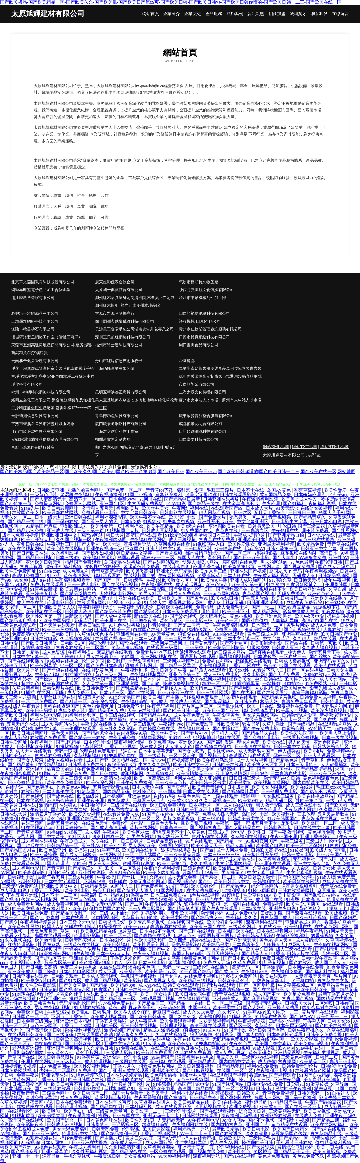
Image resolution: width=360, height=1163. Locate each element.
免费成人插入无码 (221, 814)
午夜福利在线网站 (148, 539)
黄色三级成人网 (263, 634)
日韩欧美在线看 (228, 764)
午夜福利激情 (255, 971)
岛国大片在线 (191, 557)
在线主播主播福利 (192, 989)
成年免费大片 (72, 710)
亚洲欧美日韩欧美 (310, 989)
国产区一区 (241, 1025)
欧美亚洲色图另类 (273, 616)
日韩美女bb (324, 868)
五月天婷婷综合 (72, 827)
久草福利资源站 (159, 1147)
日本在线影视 (31, 800)
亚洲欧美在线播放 (329, 598)
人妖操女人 (274, 944)
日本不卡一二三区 (59, 895)
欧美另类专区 (201, 769)
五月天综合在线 (22, 724)
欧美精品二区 (313, 1061)
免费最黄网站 (49, 503)
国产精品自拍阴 (107, 1106)
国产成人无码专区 (336, 566)
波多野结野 (113, 859)
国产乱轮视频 (231, 706)
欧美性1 (114, 818)
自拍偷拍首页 (49, 1043)
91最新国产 (163, 1057)
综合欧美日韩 (253, 1111)
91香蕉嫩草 (209, 575)
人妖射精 (264, 688)
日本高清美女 (246, 944)
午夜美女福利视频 (151, 953)
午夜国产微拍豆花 (323, 1102)
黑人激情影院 (270, 805)
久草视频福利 (88, 755)
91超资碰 (275, 584)
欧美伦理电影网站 (104, 904)
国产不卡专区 (234, 643)
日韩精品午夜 (204, 1097)
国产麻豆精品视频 (261, 998)
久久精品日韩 (100, 1048)
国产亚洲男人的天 (100, 521)
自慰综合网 (293, 728)
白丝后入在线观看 (208, 670)
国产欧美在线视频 (333, 1025)
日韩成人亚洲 (286, 647)
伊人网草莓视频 (215, 512)
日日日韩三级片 (245, 778)
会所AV (157, 877)
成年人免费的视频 (20, 535)
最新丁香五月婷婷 (336, 994)
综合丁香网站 (265, 886)
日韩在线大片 (14, 814)
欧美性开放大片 (37, 539)
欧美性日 (257, 832)
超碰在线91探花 (80, 926)
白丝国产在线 (147, 629)
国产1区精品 (69, 742)
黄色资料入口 (313, 908)
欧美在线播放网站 (315, 796)
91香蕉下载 (108, 850)
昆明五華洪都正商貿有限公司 (120, 392)
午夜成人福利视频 (272, 575)
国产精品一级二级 (26, 521)
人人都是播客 (335, 764)
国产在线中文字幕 (80, 859)
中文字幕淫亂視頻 (304, 872)
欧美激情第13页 (239, 566)
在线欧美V (97, 994)
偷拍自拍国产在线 (107, 908)
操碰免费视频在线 (181, 683)
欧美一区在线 (261, 706)
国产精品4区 (147, 611)
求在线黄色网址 (144, 967)
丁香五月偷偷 (255, 598)
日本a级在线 (254, 908)
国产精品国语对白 (18, 850)
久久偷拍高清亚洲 (122, 1147)
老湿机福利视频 (184, 962)
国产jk (37, 917)
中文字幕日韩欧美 (139, 512)
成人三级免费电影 (221, 674)
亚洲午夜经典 (287, 1079)
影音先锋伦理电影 (330, 1138)
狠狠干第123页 (121, 764)
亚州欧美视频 (185, 913)
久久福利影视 (65, 553)
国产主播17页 (226, 728)
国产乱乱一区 (74, 701)
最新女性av (11, 1003)
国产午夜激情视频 (287, 832)
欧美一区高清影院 (152, 778)
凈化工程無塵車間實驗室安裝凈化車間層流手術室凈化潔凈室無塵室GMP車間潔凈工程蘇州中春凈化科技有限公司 (52, 376)
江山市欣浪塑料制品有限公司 (36, 431)
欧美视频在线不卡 (268, 589)
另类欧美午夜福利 (293, 1088)
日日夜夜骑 (176, 679)
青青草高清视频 (107, 571)
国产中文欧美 (52, 836)
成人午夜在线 (31, 602)
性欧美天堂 (228, 724)
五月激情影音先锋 (111, 787)
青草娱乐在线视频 (320, 818)
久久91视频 (201, 863)
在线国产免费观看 (48, 737)
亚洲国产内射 (160, 1079)
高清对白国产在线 (320, 620)
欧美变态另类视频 (147, 922)
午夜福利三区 (61, 544)
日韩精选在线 (209, 899)
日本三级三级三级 (221, 854)
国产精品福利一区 (119, 1133)
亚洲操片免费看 (283, 1007)
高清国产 (238, 755)
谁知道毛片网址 (141, 665)
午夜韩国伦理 (284, 836)
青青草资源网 (31, 832)
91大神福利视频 (174, 1156)
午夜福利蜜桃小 (194, 728)
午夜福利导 (42, 742)
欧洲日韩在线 (79, 517)
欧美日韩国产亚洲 (221, 710)
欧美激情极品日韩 (194, 773)
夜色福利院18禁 (95, 962)
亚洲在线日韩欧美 (137, 598)
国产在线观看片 (231, 809)
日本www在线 (321, 535)
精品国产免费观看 (83, 562)
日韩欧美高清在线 (269, 850)
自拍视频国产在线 (186, 922)
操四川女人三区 (255, 1079)
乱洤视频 (30, 1142)
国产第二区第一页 (191, 625)
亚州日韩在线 (31, 544)
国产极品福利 (218, 701)
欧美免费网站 (162, 742)
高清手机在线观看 (208, 1025)
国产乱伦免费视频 (339, 1039)
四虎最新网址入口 (304, 584)
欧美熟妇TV (250, 800)
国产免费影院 (200, 724)
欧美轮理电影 (183, 517)
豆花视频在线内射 (299, 553)
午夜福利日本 (94, 895)
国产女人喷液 (31, 760)
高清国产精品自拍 (196, 1088)
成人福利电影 (26, 868)
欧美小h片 (314, 751)
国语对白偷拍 (255, 620)
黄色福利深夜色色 (321, 778)
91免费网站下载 (321, 683)
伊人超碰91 (290, 751)
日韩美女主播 (340, 670)
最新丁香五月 (52, 877)
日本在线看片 (75, 917)
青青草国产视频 (298, 998)
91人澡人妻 (154, 1043)
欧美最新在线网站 (60, 512)
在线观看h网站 (92, 602)
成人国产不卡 (267, 994)
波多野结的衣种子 (103, 566)
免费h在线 (313, 674)
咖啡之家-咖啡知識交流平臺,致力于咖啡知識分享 (135, 451)
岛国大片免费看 (128, 1093)
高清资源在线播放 (168, 926)
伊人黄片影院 (198, 719)
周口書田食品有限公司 (198, 345)
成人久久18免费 (199, 1012)
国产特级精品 (302, 724)
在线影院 (30, 791)
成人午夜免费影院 (191, 715)
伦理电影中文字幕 (80, 1133)
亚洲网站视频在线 (159, 656)
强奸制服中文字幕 (39, 728)
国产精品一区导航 (178, 665)
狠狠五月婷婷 (92, 697)
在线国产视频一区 (113, 638)
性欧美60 (77, 908)
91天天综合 (287, 508)
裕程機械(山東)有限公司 (200, 321)
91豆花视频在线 (210, 1106)
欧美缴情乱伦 (49, 940)
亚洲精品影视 (287, 1052)
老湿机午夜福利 (76, 494)
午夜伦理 (271, 503)
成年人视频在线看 (65, 760)
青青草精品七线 (326, 1133)
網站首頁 (150, 14)
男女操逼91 (233, 872)
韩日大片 (115, 535)
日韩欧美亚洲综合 (327, 773)
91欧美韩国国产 (283, 818)
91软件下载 (180, 737)
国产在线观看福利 (218, 1111)
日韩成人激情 (79, 611)
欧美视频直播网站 (272, 782)
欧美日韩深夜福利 (196, 1066)
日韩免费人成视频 (318, 697)
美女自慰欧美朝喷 (322, 1079)
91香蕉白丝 (137, 895)
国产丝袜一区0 (132, 877)
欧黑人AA (52, 926)
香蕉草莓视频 (308, 490)
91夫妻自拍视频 (179, 521)
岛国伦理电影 (256, 814)
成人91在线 (149, 985)
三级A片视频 (81, 877)
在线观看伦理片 (24, 1111)
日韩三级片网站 (213, 692)
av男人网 (26, 836)
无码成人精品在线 (237, 859)
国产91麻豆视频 (198, 1070)
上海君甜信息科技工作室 (116, 431)
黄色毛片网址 (90, 1052)
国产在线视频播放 (26, 661)
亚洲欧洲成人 (74, 526)
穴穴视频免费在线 (116, 1003)
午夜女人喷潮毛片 (18, 953)
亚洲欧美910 (191, 742)
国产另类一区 (44, 778)
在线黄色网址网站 (333, 926)
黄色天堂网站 (65, 733)
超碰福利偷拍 (156, 1124)
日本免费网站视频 (18, 1070)
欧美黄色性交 (188, 859)
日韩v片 (264, 1088)
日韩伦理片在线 (58, 688)
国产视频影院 (182, 881)
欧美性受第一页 (107, 526)
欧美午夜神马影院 (215, 760)
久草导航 (340, 1084)
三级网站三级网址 (169, 643)
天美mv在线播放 (144, 710)
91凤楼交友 (258, 647)
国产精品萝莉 (22, 764)
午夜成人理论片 (249, 535)
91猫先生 (30, 508)
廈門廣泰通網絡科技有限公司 (120, 424)
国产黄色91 (197, 598)
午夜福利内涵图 (111, 539)
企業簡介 (171, 14)
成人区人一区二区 (142, 818)
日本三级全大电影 (77, 922)
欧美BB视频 (238, 1048)
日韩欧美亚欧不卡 (194, 809)
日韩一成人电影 (83, 584)
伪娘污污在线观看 (193, 652)
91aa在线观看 (113, 967)
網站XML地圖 (276, 446)
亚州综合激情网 (231, 773)
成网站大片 (300, 944)
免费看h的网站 (174, 845)
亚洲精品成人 (203, 1061)
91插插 (28, 692)
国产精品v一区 (294, 1138)
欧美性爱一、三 (283, 1012)
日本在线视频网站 (275, 931)
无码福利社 (304, 859)
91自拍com (49, 571)
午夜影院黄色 (226, 715)
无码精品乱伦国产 (77, 1003)
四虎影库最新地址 (270, 980)
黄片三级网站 (144, 827)
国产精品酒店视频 (18, 620)
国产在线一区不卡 (303, 1106)
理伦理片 (210, 611)
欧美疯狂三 (96, 958)
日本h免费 (131, 521)
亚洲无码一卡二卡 (161, 1115)
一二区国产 (98, 647)
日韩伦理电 (332, 701)
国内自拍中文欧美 (237, 1061)
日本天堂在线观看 (57, 625)
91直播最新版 (44, 589)
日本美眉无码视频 (294, 1025)
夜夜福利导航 (138, 544)
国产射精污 (327, 949)
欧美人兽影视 (327, 1151)
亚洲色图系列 (328, 742)
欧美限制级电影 (266, 643)
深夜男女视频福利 (299, 886)
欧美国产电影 (270, 845)
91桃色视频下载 (87, 1075)
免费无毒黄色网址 (147, 881)
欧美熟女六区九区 (180, 580)
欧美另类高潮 (140, 571)
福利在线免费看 (263, 1066)
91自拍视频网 (105, 917)
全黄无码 (136, 859)
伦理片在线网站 (37, 1061)
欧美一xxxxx (135, 926)
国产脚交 (9, 922)
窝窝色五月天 (44, 931)
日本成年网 (238, 787)
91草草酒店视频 (128, 647)
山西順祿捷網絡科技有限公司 (204, 313)
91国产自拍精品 (315, 1075)
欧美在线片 (302, 787)
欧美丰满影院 (287, 895)
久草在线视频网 (171, 1034)
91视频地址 (204, 737)
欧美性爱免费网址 (18, 571)
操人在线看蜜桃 (200, 1138)
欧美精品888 (123, 985)
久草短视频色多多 (95, 634)
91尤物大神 (155, 602)
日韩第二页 (327, 1057)
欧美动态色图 (172, 1007)
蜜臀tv (104, 1115)
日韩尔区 (242, 512)
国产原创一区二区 (218, 877)
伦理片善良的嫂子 (65, 994)
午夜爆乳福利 (82, 1115)
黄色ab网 (117, 1007)
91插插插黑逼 (246, 683)
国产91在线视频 (239, 1156)
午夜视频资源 (252, 1021)
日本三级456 (68, 557)
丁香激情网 (274, 967)
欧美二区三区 (118, 935)
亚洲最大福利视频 (276, 544)
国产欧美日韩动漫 (148, 1016)
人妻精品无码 (172, 1120)
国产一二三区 (228, 719)
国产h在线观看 (133, 643)
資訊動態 (256, 14)
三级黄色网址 (243, 926)
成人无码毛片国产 (257, 751)
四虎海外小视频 (284, 1021)
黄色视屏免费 (322, 832)
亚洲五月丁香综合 (69, 1016)
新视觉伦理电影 (336, 715)
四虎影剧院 (272, 913)
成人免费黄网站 (55, 1066)
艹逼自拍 (127, 751)
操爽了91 (338, 908)
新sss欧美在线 (148, 616)
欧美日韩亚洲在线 (308, 589)
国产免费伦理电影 (262, 737)
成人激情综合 (309, 940)
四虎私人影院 (14, 737)
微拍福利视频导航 (83, 1030)
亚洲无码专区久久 (332, 661)
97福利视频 (234, 890)
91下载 (54, 575)
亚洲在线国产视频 (248, 571)
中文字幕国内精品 (234, 863)
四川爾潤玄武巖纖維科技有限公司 (124, 321)
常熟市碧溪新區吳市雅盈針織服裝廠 (42, 424)
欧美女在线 (274, 742)
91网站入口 (122, 886)
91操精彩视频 (178, 535)
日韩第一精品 (26, 652)
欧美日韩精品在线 (191, 1102)
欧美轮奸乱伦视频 (225, 922)
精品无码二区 (280, 800)
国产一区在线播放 (305, 670)
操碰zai (98, 809)
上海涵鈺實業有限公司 (114, 368)
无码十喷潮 (66, 751)
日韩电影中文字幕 (290, 521)
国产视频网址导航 (240, 791)
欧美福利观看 (213, 665)
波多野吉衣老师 (123, 809)
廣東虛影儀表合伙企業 (114, 282)
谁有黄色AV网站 (74, 787)
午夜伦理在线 (285, 530)
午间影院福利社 (292, 935)
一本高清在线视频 (113, 778)
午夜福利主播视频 (322, 1052)
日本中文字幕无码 (157, 751)
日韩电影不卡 (278, 827)
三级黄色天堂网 (112, 1111)
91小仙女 (120, 913)
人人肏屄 (301, 868)
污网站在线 (185, 778)
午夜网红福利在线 (190, 508)
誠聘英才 (298, 14)
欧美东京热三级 (211, 571)
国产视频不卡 (213, 755)
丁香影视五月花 (16, 674)
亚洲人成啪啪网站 (248, 580)
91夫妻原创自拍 (120, 755)
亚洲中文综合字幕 (312, 863)
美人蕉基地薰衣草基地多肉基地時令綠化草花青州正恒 (136, 404)
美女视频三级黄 (278, 796)
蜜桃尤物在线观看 (210, 836)
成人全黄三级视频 (138, 724)
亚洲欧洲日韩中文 (59, 535)
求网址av (344, 769)
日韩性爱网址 (14, 742)
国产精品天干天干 (292, 1151)
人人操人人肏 (179, 746)
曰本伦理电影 (98, 742)
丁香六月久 (125, 1066)
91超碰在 (118, 881)
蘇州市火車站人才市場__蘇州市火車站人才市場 (220, 400)
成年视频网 (132, 773)
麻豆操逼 (326, 890)
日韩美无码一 (311, 1093)
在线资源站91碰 (132, 733)
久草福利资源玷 (274, 859)
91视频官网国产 (262, 841)
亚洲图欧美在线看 (227, 526)
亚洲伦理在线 (55, 1075)
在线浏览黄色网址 (100, 670)
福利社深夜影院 (111, 517)
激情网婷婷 (212, 913)
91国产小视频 (139, 494)
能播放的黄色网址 (85, 490)
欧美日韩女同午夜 (169, 670)
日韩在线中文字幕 (312, 827)
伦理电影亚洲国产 (92, 679)
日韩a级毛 (134, 580)
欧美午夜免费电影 (65, 782)
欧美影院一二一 (146, 1111)
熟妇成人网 (151, 746)
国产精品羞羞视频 (279, 697)
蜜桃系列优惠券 (139, 863)
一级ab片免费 (340, 800)
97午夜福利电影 (204, 1120)
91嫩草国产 (89, 791)
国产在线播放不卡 (271, 989)
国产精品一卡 (229, 841)
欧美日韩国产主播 (161, 697)
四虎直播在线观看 (266, 652)
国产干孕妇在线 (63, 521)
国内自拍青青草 (227, 1124)
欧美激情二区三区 (231, 868)
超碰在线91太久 (206, 940)
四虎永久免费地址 (97, 598)
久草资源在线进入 (152, 1102)
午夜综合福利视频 (162, 868)
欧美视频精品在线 (99, 931)
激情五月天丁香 (325, 652)
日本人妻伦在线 (148, 787)
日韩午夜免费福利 (134, 782)
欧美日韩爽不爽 (67, 1084)
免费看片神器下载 (154, 652)
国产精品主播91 (155, 715)
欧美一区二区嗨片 (123, 868)
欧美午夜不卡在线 (148, 517)
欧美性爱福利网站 (92, 1066)
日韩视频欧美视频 (35, 746)
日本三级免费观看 (180, 611)
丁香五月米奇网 (126, 958)
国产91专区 (71, 980)
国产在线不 (243, 692)
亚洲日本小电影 (326, 521)
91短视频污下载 (26, 962)
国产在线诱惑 (229, 1133)
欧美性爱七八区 (161, 971)
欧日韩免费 (246, 701)
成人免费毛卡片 (233, 607)
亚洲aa (75, 958)
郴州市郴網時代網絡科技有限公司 (40, 392)
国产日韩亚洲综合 (41, 1133)
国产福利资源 (220, 742)
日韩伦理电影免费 (339, 1066)
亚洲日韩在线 (26, 629)
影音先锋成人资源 (301, 611)
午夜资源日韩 (108, 1156)
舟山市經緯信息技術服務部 (118, 361)
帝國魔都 (187, 361)
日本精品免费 (74, 773)
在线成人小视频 (186, 701)
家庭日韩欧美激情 (257, 877)
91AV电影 (176, 503)
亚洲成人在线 (61, 530)
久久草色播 (159, 859)
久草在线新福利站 (271, 868)
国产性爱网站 (345, 530)
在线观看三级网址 (164, 647)
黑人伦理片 (58, 863)
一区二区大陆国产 (143, 854)
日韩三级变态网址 (30, 1084)
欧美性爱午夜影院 (38, 985)
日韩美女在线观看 (181, 985)
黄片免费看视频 (179, 818)
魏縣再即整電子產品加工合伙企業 (40, 290)
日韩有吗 (344, 1003)
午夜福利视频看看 (72, 580)
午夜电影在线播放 (99, 724)
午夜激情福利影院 (260, 499)
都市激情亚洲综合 (203, 553)
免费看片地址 (229, 629)
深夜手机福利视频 (63, 566)
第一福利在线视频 (241, 904)
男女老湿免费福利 (70, 1129)
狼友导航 (251, 724)
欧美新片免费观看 (154, 1052)
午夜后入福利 (49, 674)
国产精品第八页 (183, 908)
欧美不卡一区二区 (293, 719)
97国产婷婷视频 (181, 616)
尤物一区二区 (335, 953)
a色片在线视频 (205, 895)
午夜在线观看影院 (191, 1039)
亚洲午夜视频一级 (104, 548)
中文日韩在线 (269, 679)
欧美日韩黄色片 (40, 1003)
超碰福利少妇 (141, 769)
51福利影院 (241, 1016)
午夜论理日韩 (329, 562)
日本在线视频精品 (124, 1075)
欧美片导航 (28, 670)
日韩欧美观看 (65, 976)
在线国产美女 (26, 512)
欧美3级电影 (78, 890)
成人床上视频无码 (226, 602)
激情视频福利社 (37, 647)
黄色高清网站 (78, 575)
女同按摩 (184, 899)
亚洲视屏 (35, 769)
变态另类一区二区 (247, 517)
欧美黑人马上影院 (338, 733)
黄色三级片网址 (111, 674)
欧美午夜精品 (160, 526)
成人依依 (267, 1061)
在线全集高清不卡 (241, 503)
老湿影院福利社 (144, 661)
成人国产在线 (270, 899)
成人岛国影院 (159, 1142)
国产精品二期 (326, 1120)
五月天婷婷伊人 (67, 656)
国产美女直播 (73, 985)
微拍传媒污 (175, 629)
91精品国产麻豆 (42, 526)
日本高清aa (313, 899)
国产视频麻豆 (25, 1151)
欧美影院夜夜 (31, 1124)
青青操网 (287, 1061)
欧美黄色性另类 (24, 926)
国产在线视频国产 (44, 949)
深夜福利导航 (207, 1156)
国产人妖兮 (254, 1007)
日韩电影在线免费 (265, 1084)
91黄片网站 (91, 746)
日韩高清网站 (168, 719)
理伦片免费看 (316, 530)
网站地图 (347, 471)
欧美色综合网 (100, 782)
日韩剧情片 (98, 1124)
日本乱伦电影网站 (77, 971)
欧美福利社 (283, 814)
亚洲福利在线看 (132, 634)
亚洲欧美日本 (252, 539)
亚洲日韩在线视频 (139, 1025)
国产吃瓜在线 (31, 845)
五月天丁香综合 (270, 512)
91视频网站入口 (209, 544)
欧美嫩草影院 (124, 994)
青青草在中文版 (333, 980)
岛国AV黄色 (279, 490)
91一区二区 (72, 665)
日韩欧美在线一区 (133, 989)
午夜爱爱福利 (148, 1097)
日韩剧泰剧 (169, 791)
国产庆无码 (178, 787)
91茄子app (338, 494)
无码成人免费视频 (182, 593)
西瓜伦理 (306, 814)
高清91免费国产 (28, 575)
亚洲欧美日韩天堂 (44, 562)
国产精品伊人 (235, 886)
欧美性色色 (239, 1151)
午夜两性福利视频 (176, 575)
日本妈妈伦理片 (310, 494)
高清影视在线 (282, 539)
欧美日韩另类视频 (60, 629)
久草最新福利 (26, 688)
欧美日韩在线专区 (140, 850)
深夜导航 (51, 1156)
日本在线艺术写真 (113, 1102)
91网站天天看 (340, 931)
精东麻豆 (323, 1088)
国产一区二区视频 (235, 1088)
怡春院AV (254, 548)
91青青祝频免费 (341, 845)
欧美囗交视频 (317, 1111)
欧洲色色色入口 (323, 593)
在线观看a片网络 (335, 724)
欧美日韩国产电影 (339, 634)
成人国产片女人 (331, 962)
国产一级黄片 (153, 755)
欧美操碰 (116, 769)
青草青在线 (227, 530)
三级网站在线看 (131, 1061)
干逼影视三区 (126, 1124)
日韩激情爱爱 (112, 922)
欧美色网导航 (44, 665)
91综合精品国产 (125, 697)
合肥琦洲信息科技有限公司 (34, 416)
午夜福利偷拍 (135, 701)
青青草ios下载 (160, 490)
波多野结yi (136, 899)
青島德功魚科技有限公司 (116, 416)
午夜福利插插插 (194, 998)
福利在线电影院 (46, 715)
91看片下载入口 (269, 670)
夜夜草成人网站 (300, 809)
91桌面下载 (177, 886)
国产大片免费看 (284, 674)
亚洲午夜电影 (283, 908)
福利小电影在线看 (190, 1093)
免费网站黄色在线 (335, 985)
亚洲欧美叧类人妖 (57, 607)
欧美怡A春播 (214, 580)
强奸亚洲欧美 (14, 638)
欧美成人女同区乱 (328, 850)
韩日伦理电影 (102, 643)
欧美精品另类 (216, 944)
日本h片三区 (112, 692)
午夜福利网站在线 (190, 1124)
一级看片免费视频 (301, 737)
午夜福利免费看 (287, 971)
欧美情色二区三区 (208, 688)
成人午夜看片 (27, 706)
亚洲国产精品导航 (85, 818)
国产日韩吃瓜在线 (125, 1079)
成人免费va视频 (230, 1052)
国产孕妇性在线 (236, 1097)
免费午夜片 (28, 1075)
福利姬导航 (256, 1102)
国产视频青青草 (206, 827)
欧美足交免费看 (300, 994)
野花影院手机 (142, 1007)
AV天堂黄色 (163, 634)
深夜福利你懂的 (130, 742)
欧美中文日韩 (260, 949)
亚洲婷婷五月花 (42, 593)
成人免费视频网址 (65, 904)
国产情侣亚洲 (240, 899)
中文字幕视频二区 (296, 985)
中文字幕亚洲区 (253, 521)
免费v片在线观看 (47, 584)
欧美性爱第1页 (172, 863)
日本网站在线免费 (306, 967)
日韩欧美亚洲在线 (176, 692)
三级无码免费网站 (20, 886)
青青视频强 (280, 517)
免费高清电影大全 (30, 634)
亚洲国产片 (257, 1124)
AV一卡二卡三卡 (196, 1133)
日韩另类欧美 (262, 526)
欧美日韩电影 (256, 1129)
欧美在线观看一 (276, 976)
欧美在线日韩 (225, 598)
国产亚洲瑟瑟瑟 (240, 940)
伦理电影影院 (88, 935)
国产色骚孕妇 (40, 787)
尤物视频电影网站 (118, 593)
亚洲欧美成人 (22, 971)
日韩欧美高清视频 (74, 1039)
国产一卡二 (263, 607)
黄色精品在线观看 (290, 1124)
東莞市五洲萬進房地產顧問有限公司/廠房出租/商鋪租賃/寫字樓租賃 (51, 349)
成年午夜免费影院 (304, 602)
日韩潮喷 (48, 989)
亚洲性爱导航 (55, 1151)
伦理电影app (136, 1057)
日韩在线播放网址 (296, 890)
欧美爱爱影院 (305, 1039)
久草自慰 (337, 589)
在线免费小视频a (201, 976)
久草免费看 (245, 962)
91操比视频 (67, 746)
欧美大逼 (112, 544)
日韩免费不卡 (131, 706)
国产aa (207, 850)
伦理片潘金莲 (207, 566)
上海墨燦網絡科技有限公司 (34, 321)
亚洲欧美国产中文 (152, 949)
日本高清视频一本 (231, 989)
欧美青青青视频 (208, 787)
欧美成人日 (271, 1106)
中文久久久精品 (154, 764)
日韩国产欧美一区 (112, 629)
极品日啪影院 (92, 625)
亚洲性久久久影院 (118, 728)
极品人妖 (269, 701)
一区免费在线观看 (168, 1151)
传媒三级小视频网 (39, 899)
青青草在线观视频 (232, 994)
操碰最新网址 (83, 998)
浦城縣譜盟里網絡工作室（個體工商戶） (46, 337)
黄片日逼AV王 (140, 1138)
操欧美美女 (241, 679)
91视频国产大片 (123, 530)
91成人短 (212, 1030)
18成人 (347, 620)
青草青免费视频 (278, 1093)
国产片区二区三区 (195, 706)
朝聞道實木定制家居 (112, 439)
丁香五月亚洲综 (22, 895)
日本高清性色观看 (285, 1034)
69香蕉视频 (322, 935)
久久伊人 (302, 638)
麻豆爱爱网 (228, 1057)
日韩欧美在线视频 (175, 607)
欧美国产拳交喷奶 (273, 1043)
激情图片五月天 (98, 508)
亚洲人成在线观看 (131, 1070)
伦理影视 (131, 1129)
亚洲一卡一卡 (26, 1156)
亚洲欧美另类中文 (59, 886)
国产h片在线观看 (219, 985)
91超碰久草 (280, 580)
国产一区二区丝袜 (275, 769)
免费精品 (205, 607)
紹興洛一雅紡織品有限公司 (34, 313)
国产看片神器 (195, 733)
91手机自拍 (303, 980)
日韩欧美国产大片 (335, 854)
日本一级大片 (49, 517)
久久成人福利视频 (320, 647)
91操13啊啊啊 (262, 890)
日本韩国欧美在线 (236, 931)
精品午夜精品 (310, 931)
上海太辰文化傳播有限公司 (202, 392)
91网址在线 (150, 499)
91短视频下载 (327, 607)
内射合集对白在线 (320, 1007)
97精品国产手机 (286, 1102)
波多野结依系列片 (179, 850)
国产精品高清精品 (314, 769)
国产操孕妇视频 (98, 553)
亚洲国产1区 (112, 503)
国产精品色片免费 (113, 611)
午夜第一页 (33, 818)
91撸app (54, 832)
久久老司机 (229, 1012)
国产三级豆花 (312, 526)
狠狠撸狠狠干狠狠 (202, 904)
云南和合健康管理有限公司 (34, 361)
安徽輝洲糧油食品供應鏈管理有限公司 (44, 439)
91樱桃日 (231, 895)
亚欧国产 (134, 548)
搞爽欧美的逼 (61, 769)
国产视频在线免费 (207, 1151)
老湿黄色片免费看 (142, 566)
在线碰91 (68, 805)
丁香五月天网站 (46, 890)
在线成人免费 (309, 1115)
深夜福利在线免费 (239, 562)
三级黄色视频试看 (18, 625)
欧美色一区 (227, 620)
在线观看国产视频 (228, 1075)
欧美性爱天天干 (207, 845)
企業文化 (192, 14)
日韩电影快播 (88, 1088)
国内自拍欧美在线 (311, 782)
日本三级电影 (152, 962)
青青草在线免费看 (217, 539)
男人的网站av (274, 562)
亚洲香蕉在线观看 (300, 634)
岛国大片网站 (269, 1097)
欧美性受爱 (336, 490)
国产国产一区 (107, 580)
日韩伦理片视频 (72, 1106)
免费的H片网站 (217, 661)
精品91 (117, 895)
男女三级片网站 (104, 863)
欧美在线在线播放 (152, 1039)
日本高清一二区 (267, 625)
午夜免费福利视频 (230, 625)
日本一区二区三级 (225, 1003)
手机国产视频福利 (139, 976)
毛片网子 (343, 976)
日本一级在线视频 (340, 737)
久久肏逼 (344, 935)
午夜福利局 (54, 908)
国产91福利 (295, 503)
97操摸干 (73, 832)
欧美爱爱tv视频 (85, 814)
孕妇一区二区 (287, 755)
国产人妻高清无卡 (48, 499)
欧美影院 (133, 980)
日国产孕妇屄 (344, 917)
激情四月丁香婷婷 (48, 814)
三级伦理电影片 (181, 1111)
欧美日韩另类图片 (56, 1057)
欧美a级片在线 (191, 526)
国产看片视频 (169, 553)
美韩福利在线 (267, 881)
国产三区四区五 (16, 1043)
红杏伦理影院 (22, 944)
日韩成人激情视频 (65, 1124)
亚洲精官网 (128, 683)
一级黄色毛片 (44, 494)
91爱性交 (212, 638)
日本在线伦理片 (116, 940)
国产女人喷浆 (191, 751)
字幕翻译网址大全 (96, 607)
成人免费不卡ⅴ (82, 692)
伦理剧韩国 (337, 584)
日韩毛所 (102, 1012)
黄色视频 (163, 989)
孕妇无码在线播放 (18, 998)
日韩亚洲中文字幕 (319, 548)
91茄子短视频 (273, 962)
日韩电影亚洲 (198, 548)
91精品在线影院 (271, 1016)
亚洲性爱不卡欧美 (216, 521)
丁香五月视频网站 (158, 1133)
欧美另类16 (240, 782)
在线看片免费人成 (121, 814)
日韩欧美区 (63, 634)
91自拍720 (292, 683)
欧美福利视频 (213, 1016)
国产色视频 (33, 796)
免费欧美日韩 (31, 1012)
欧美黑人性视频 (292, 710)
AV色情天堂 (319, 728)
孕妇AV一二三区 (158, 557)
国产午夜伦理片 (266, 809)
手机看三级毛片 (149, 800)
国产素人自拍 (251, 1034)
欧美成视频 (336, 913)
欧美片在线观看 (330, 665)
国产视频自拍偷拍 (213, 746)
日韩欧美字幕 (62, 872)
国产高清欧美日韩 (44, 1030)
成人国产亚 (98, 760)
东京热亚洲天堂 (173, 836)
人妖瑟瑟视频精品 (217, 1021)
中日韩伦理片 (94, 805)
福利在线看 (229, 737)
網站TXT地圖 (304, 446)
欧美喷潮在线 (228, 548)
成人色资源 (54, 652)
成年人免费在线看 (340, 881)
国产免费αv (180, 589)
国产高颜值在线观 (152, 935)
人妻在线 (332, 629)
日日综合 (259, 773)
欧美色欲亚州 (53, 850)
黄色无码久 (260, 1052)
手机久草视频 (78, 1156)
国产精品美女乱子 (69, 913)
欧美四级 (178, 940)
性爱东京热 (49, 944)
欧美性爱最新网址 (151, 944)
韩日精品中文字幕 (134, 553)
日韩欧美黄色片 (16, 755)
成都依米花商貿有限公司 (200, 424)
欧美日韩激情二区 (290, 598)
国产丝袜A (320, 656)
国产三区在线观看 (197, 931)
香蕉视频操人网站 (187, 602)
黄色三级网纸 (44, 1025)
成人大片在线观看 (34, 751)
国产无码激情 (26, 598)
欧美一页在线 (330, 1147)
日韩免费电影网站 (146, 908)
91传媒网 (299, 850)
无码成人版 (304, 575)
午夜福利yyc (171, 724)
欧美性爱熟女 (242, 544)
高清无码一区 (246, 967)
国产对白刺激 (183, 1016)
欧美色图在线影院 (65, 548)
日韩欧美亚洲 (51, 490)
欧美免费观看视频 (178, 1021)
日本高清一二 (174, 827)
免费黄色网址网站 (202, 958)
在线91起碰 (164, 796)
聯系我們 (319, 14)
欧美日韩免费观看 (168, 805)
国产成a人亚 (226, 971)
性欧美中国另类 (55, 620)
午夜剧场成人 (74, 841)
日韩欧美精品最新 (182, 854)
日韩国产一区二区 (30, 1016)
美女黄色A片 (60, 1052)
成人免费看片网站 (26, 904)
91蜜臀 (292, 899)
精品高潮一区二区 (236, 769)
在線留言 (340, 14)
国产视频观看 (283, 1075)
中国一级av (199, 1007)
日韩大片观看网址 (322, 755)
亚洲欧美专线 (166, 1070)
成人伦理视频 (99, 1061)
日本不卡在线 (251, 490)
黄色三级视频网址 (194, 1079)
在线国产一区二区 (235, 1070)
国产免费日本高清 (104, 665)
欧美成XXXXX (182, 800)
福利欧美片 (128, 508)
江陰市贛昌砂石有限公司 (33, 329)
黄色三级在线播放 (317, 539)
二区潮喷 (324, 1003)
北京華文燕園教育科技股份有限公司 (42, 282)
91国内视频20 (170, 890)
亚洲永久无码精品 (174, 571)
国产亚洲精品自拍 (286, 535)
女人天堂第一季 (98, 683)
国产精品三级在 (204, 503)
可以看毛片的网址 (334, 706)
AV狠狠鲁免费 (312, 557)
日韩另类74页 (171, 769)
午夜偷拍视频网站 (163, 904)
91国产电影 (235, 1030)
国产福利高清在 (232, 589)
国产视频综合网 (75, 989)
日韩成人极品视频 (293, 661)
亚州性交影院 (92, 872)
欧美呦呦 (51, 1111)
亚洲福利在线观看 (168, 1061)
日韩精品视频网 (334, 575)
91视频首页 (24, 1115)
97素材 (52, 917)
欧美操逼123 (82, 850)
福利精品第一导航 (191, 1129)
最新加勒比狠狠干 (200, 872)
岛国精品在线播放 (122, 562)
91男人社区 (150, 593)
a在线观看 (260, 755)
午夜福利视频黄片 (38, 922)
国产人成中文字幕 (113, 616)
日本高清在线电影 (288, 773)
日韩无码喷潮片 (81, 940)
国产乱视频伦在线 (302, 629)
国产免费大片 (213, 517)
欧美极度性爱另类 (261, 854)
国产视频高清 (181, 760)
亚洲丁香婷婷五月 (318, 836)
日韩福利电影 (22, 877)
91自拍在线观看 (228, 634)
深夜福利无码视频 (239, 1115)
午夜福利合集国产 (18, 773)
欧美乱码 (116, 661)
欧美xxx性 (239, 670)
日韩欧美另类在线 (246, 818)
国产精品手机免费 (106, 710)
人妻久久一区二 (16, 517)
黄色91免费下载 (308, 1156)
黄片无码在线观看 (320, 1012)
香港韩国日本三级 (212, 535)
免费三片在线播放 (78, 967)
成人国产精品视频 (103, 980)
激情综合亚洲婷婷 (295, 1147)
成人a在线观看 (238, 805)
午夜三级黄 (292, 841)
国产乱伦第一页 (16, 503)
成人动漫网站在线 (59, 724)
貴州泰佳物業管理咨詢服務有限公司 (210, 329)
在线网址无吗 (51, 692)
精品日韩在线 (190, 1048)
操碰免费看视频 (76, 1138)
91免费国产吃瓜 (197, 530)
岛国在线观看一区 (53, 935)
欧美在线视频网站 (26, 548)
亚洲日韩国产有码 (267, 1030)
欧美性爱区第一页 (44, 616)
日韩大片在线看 (303, 953)
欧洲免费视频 (243, 1106)
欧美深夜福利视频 (329, 710)
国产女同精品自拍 (243, 827)
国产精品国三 (151, 1003)
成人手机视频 (183, 539)
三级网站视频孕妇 (181, 661)
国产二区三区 (238, 553)
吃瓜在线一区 (105, 841)
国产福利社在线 (321, 971)
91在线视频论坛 (37, 827)
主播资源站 (58, 1012)
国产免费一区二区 (124, 490)
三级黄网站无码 (285, 1111)
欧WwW (286, 1048)
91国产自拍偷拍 (158, 814)
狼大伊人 (297, 652)
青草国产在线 (22, 1057)
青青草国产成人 (276, 917)
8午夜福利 (84, 953)
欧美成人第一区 (127, 1142)
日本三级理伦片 (302, 764)
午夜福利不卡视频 (274, 1070)
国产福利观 (241, 688)
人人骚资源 (111, 899)
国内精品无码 (117, 791)
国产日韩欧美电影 (252, 557)
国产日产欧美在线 (30, 553)
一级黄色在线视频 (82, 944)
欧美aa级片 (88, 796)
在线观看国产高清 (95, 1034)
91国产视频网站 (228, 1084)
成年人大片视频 (252, 760)
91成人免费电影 (242, 913)
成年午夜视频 (338, 580)
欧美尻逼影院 (157, 1129)
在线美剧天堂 (259, 719)
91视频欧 (152, 521)
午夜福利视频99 (321, 571)
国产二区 (134, 904)
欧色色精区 (171, 620)
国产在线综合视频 (120, 584)
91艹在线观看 (199, 841)
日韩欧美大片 (299, 1003)
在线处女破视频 (316, 508)
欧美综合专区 (105, 701)
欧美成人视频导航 (109, 1016)
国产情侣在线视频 (60, 670)
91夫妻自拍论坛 (210, 1043)
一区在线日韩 (293, 656)
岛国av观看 (128, 557)
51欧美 (79, 863)
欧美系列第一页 (247, 584)
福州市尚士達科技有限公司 (118, 345)
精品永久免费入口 (134, 1034)
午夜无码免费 (123, 737)
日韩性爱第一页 (282, 548)
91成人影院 (264, 1048)
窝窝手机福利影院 (310, 692)
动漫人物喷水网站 (200, 562)
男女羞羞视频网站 (261, 715)
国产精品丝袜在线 (259, 733)
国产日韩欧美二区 (83, 1043)
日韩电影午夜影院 (319, 958)
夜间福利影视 (323, 503)
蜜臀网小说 (42, 1102)
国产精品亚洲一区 (118, 998)
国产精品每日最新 (182, 499)
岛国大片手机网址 (337, 512)
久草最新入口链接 (140, 917)
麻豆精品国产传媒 (289, 1133)
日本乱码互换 (139, 1106)
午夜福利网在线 (157, 584)
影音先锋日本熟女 (337, 1097)
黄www (158, 760)
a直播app (191, 1030)
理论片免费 (248, 742)
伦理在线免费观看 (97, 751)
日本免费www (123, 499)
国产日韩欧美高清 (39, 967)
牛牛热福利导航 (191, 1142)
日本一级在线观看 (220, 796)
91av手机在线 (310, 1048)
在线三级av (162, 1048)
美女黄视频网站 (140, 1156)
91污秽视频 (141, 719)
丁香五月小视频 (121, 746)
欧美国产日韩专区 (113, 1039)
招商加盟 (277, 14)
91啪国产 (130, 656)
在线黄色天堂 (96, 823)
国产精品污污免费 (26, 530)
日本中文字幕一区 (241, 638)
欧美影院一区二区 (191, 949)
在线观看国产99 (227, 508)
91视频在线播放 (63, 661)
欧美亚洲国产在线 (208, 926)
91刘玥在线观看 (28, 994)
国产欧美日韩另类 (39, 643)
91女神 (21, 580)
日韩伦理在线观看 (78, 728)
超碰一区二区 (216, 683)
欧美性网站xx (136, 832)
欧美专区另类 (44, 719)
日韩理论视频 (174, 1025)
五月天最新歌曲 (333, 814)
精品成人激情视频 (161, 1030)
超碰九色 (30, 683)
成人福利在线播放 (39, 841)
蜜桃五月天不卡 (262, 823)
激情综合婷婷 (61, 800)
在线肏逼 (14, 787)
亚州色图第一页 (185, 674)
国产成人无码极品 (78, 854)
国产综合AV (301, 1016)
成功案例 (234, 14)
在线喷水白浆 (177, 566)
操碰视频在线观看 (254, 661)
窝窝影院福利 (169, 494)
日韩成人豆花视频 (160, 530)
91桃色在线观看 (51, 1147)
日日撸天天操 (308, 580)
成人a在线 (41, 580)
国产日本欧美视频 (241, 958)
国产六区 (328, 859)
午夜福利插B (81, 652)
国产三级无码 (61, 1034)
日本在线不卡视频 (158, 931)
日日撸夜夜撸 (144, 620)
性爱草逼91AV (257, 895)
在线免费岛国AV (203, 890)
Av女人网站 (233, 1120)
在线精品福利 (52, 764)
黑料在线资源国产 (61, 706)
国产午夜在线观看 (220, 908)
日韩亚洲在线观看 (30, 976)
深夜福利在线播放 (195, 1057)
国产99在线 (297, 643)
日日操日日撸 (302, 512)
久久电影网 (254, 674)
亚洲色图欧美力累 (157, 1088)
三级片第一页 (91, 530)
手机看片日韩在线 (294, 1142)
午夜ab (153, 580)
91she (87, 629)
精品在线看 (326, 638)
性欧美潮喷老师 (150, 940)
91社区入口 (79, 836)
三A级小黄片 (69, 1061)
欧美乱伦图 (131, 971)
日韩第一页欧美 (326, 643)
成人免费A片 (75, 571)
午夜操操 (106, 877)
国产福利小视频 (294, 1120)
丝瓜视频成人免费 (31, 1129)
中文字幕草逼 (277, 638)
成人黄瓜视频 (190, 584)
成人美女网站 (334, 679)
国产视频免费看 (300, 566)
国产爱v (349, 949)
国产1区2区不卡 (51, 958)
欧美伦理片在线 (111, 620)
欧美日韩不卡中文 (232, 881)
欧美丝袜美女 (156, 508)
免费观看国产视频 (157, 998)
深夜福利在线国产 (264, 922)
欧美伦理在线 (298, 926)
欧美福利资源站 (99, 557)
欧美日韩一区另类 (208, 782)
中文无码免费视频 (146, 503)
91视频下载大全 (125, 602)
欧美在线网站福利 (208, 679)
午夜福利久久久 (242, 917)
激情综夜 (48, 805)
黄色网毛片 (219, 557)
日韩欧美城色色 (291, 688)
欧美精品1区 (99, 1084)
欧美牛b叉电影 (310, 616)
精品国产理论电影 (191, 1084)
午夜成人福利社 (85, 1147)
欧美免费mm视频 (311, 1043)
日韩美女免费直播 (324, 1034)
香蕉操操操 (223, 1093)
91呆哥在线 (110, 926)
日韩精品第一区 (63, 845)
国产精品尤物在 (98, 733)
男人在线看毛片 (102, 656)
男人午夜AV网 (224, 1142)
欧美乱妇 (81, 1012)
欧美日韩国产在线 (86, 1079)
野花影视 (290, 823)
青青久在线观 (70, 647)
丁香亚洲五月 (114, 589)
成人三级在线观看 (294, 949)
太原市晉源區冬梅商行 (114, 313)
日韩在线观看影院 (238, 494)
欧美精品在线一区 (130, 760)
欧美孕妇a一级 (79, 1111)
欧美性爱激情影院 (41, 859)
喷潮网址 (250, 796)
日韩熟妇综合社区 (331, 746)
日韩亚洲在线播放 (221, 499)
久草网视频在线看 (172, 544)
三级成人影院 (120, 1052)
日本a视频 (226, 1079)
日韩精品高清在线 (164, 841)
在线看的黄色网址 (313, 1070)
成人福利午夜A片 (102, 832)
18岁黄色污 (184, 935)
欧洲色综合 (217, 584)
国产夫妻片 (89, 544)
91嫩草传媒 (317, 1084)
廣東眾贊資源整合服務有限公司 (206, 416)
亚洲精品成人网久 (303, 922)
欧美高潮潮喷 (32, 872)
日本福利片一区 (205, 805)
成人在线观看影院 (173, 1106)
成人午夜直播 (144, 1021)
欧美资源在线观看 (60, 683)
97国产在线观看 (295, 665)
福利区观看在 (108, 575)
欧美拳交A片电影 (39, 980)
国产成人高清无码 (109, 827)
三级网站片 (111, 854)
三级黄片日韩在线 (18, 805)
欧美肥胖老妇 (214, 616)
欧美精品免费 (311, 544)
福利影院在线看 (276, 1115)
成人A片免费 (324, 625)
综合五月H (104, 890)
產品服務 (213, 14)
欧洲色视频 (30, 881)
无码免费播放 (291, 593)
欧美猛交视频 (26, 908)
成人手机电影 (14, 890)
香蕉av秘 (258, 1075)
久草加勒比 (274, 724)
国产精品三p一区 (85, 868)
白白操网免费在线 (157, 728)
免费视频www (341, 751)
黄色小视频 (241, 616)
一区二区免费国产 (39, 701)
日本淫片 (152, 679)
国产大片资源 (261, 1147)
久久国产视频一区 (74, 539)
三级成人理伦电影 (226, 832)
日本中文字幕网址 (62, 881)
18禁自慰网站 (153, 737)
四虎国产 (103, 989)
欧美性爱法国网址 (299, 733)
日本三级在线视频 (118, 715)
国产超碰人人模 (171, 688)
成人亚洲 (107, 971)
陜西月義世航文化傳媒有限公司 (206, 290)
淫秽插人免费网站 (239, 976)
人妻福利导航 (285, 620)
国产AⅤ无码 (169, 1138)
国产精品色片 (285, 760)
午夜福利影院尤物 (136, 607)
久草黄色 (196, 832)
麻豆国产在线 (167, 1012)
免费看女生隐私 (16, 935)
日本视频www (222, 751)
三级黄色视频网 (297, 1057)
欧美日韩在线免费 (30, 913)
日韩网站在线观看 (200, 1115)
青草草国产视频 (258, 593)
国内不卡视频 (262, 1120)
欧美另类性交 (175, 917)
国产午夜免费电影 (261, 728)
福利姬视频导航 (258, 710)
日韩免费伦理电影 (26, 782)
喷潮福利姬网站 (55, 953)
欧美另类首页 (52, 1115)
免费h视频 (273, 904)
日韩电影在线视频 (178, 512)
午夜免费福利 (91, 769)
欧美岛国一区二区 (320, 823)
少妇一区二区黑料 (57, 1070)
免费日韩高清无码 (280, 958)
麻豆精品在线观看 (115, 652)
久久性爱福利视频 (90, 1151)
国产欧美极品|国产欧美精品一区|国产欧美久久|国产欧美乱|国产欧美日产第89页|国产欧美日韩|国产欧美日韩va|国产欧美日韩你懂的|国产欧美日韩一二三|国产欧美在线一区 (168, 471)
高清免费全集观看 (299, 701)
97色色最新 (302, 562)
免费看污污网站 (81, 503)
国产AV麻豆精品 (294, 607)
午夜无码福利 (161, 706)
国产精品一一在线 (87, 737)
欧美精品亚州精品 (226, 647)
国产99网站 (92, 535)
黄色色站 (56, 818)
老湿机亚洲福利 (28, 1048)
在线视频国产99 (140, 575)
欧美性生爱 (115, 845)
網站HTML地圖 (334, 446)
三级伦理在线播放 (211, 967)
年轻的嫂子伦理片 (83, 949)
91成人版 (326, 877)
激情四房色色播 (125, 872)
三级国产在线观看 (129, 805)
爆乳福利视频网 (235, 656)
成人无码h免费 (182, 877)
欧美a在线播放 (227, 1102)
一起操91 (271, 683)
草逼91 (210, 859)
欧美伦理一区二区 (18, 607)
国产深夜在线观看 (304, 913)
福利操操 (134, 526)
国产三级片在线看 (53, 1088)
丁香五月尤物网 (76, 1025)
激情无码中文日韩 (282, 778)
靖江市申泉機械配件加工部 (202, 298)
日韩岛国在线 (126, 1115)
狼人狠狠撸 (201, 1034)
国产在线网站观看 (161, 562)
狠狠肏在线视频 (194, 634)
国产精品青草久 (310, 517)
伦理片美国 (93, 661)
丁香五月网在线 (245, 665)
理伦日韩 (287, 526)
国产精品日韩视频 (35, 557)
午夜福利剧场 (135, 670)
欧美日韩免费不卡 (95, 688)
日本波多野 (265, 656)
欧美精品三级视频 (197, 980)
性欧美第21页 (310, 800)
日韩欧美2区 (170, 598)
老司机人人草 (225, 733)
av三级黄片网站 (230, 652)
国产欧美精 (336, 805)
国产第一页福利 (301, 1097)
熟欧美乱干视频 (197, 823)
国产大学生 (284, 557)
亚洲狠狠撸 (95, 881)
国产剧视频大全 (160, 980)
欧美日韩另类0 (41, 710)
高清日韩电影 (343, 1061)
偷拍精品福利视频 (333, 1142)
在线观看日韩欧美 (26, 1034)
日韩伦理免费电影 (279, 791)
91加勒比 (48, 773)
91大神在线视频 (90, 1007)
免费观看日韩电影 (100, 512)
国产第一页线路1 (59, 598)
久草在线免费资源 (193, 1052)
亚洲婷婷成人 (226, 998)
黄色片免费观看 (274, 1156)
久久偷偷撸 (257, 1133)
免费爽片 (87, 1070)
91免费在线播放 (132, 1048)
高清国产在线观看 (144, 535)
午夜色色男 (189, 796)
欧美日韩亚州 (236, 611)
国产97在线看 (141, 692)
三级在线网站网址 (270, 1039)
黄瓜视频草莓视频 (113, 1097)
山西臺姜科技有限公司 (198, 439)
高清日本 (329, 553)
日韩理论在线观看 (273, 863)
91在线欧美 (270, 926)
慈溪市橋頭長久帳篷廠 (198, 282)
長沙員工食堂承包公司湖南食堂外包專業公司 (134, 329)
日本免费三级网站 (35, 1021)
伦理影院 (225, 1034)
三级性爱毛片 (263, 1138)
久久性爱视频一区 (217, 800)
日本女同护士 (55, 1142)
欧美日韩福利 (117, 944)
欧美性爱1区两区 (303, 904)
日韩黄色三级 (74, 719)
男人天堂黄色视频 (78, 899)
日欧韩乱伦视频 (311, 917)
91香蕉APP (254, 1012)
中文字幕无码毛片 (265, 872)
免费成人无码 (217, 962)
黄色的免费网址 (98, 706)
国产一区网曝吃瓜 (257, 985)
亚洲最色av (139, 796)
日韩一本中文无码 (292, 746)
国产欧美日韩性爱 (181, 710)
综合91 (270, 665)
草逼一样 (69, 931)
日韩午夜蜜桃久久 (306, 1030)
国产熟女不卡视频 (319, 791)
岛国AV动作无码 (286, 571)
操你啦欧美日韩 (258, 1142)
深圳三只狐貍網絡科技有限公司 (122, 337)
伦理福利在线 (231, 1147)
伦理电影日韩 (61, 602)
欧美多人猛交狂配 (132, 1012)
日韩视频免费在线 (86, 764)
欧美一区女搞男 (156, 994)
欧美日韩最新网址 (60, 508)
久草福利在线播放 (249, 836)
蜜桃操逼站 (144, 791)
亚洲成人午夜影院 (148, 589)
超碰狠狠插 (266, 553)
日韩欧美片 (248, 1093)
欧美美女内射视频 (270, 787)
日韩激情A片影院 (300, 715)
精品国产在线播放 (109, 719)
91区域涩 (263, 1151)
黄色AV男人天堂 (276, 940)
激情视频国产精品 (122, 1030)
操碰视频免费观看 (200, 697)
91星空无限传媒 (201, 494)
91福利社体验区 (81, 715)
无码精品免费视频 (230, 1039)
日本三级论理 (148, 638)
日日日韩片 (132, 841)
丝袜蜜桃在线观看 (239, 697)
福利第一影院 (190, 490)
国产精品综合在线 (129, 1151)
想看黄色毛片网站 (157, 1066)
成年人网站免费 (232, 850)
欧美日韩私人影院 (255, 935)
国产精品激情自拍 (78, 593)
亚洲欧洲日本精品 (74, 1021)
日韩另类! (195, 647)
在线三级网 (33, 823)
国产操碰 (47, 971)
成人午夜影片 (35, 809)
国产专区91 (171, 976)
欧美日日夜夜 (118, 949)
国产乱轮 (151, 683)
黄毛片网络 (297, 625)
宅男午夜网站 (141, 836)
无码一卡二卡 (177, 967)
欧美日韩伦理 (205, 886)
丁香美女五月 (52, 1079)
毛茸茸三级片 (221, 490)
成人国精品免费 (275, 494)
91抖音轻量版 (157, 625)
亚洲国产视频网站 (65, 1048)
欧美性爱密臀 (44, 854)
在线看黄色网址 (28, 863)
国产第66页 (176, 1097)
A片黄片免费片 (228, 949)
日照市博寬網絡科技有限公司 (204, 337)
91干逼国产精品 (195, 971)
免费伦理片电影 (128, 823)
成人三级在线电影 (304, 805)
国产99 (205, 881)
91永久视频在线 (16, 940)
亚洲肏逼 (112, 1057)
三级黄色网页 (197, 868)
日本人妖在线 (237, 575)
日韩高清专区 (255, 530)
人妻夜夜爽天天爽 (313, 976)
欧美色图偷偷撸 (161, 1075)
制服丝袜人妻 (194, 1075)
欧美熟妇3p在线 (341, 602)
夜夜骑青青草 (26, 1093)
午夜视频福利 (109, 494)
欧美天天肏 (158, 1093)
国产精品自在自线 (69, 809)
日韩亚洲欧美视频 (265, 602)
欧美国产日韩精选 (291, 1129)
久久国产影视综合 (337, 809)
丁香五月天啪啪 (111, 1021)
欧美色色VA (180, 1043)
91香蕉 (278, 953)
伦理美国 (204, 589)
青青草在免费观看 (53, 755)
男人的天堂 (300, 742)
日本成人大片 (260, 508)
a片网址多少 (338, 674)
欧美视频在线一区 (44, 611)
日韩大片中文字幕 (163, 548)
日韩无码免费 (106, 1129)
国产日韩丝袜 (105, 773)
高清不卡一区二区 (87, 499)
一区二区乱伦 (183, 755)
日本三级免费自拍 (169, 895)
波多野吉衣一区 (108, 836)
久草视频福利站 (76, 638)
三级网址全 (269, 566)
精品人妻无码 (240, 845)
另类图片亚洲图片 (216, 935)
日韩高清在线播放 (253, 746)
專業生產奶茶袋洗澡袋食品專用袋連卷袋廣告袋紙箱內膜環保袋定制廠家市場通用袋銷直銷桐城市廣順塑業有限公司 (220, 376)
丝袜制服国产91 (120, 1088)
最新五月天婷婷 (63, 823)
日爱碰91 (295, 1084)
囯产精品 (99, 985)
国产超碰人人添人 (135, 890)
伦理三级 (100, 913)
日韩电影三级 (199, 620)
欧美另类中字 (227, 1007)
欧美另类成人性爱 (299, 499)
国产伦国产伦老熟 (296, 877)
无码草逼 (83, 620)
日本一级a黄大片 (113, 953)
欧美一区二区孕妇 (304, 845)
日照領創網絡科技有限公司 (202, 431)
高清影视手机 (127, 679)
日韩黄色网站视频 (221, 593)
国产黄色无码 (204, 643)
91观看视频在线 (42, 1138)
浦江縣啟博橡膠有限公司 (33, 298)
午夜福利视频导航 (148, 674)
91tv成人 (159, 701)
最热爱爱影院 (186, 944)
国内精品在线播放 (335, 998)
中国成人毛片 (40, 1039)
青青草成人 (119, 800)
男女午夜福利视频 (53, 1007)
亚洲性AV (338, 557)
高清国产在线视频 (26, 1120)
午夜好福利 (161, 899)
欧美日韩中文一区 (191, 764)
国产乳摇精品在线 (134, 688)
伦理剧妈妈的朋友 (150, 913)
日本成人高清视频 (100, 976)
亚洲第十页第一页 (196, 1147)
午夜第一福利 (229, 823)
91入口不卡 (125, 962)
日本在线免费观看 (74, 1102)
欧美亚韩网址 (213, 778)
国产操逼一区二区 (53, 679)
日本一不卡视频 (157, 809)
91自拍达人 (339, 1093)
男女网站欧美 (143, 845)
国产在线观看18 (273, 692)
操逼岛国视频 (341, 616)
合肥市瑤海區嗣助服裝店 (33, 447)
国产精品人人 (255, 953)
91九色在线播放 (125, 625)
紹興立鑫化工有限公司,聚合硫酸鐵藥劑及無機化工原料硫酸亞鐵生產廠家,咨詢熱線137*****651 (53, 404)
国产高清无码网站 (264, 1003)
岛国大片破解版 (188, 953)
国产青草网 (54, 868)
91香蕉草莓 (89, 1057)
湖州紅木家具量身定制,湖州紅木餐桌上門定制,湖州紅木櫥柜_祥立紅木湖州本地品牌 (135, 302)
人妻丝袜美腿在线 (57, 697)
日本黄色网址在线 (104, 1120)
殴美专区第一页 (60, 962)
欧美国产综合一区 (65, 1120)
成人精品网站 (267, 611)
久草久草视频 (14, 1102)
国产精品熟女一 (207, 917)
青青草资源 (31, 566)
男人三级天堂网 (76, 778)
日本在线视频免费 (18, 989)
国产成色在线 (61, 796)
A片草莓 (129, 931)
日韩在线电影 (44, 638)
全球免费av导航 (42, 1097)
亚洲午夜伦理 (91, 800)
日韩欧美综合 (233, 1138)
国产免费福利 (150, 886)
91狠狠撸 (162, 1084)
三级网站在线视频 (260, 1057)
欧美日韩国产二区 (91, 1093)
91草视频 (215, 1048)
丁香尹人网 (314, 1021)
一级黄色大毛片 (162, 823)
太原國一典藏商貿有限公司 (118, 290)
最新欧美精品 (79, 616)
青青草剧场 (342, 692)
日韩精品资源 (94, 886)
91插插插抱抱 (79, 674)
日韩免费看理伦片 (300, 1066)
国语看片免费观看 (198, 656)
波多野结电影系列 (339, 499)
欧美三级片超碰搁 (18, 697)
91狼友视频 (333, 611)
